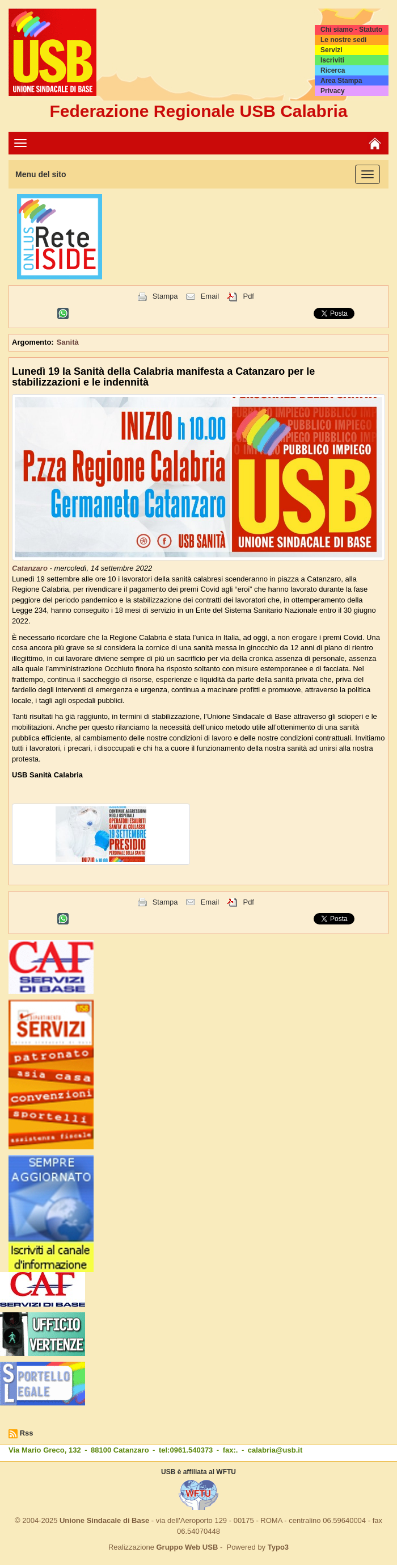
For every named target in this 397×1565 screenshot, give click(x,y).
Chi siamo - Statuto (351, 30)
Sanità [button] (68, 342)
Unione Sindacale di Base (104, 1520)
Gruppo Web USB (187, 1547)
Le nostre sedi (343, 40)
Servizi (331, 50)
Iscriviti (332, 60)
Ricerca (332, 70)
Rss (26, 1433)
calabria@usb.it (275, 1450)
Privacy (332, 91)
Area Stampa (341, 81)
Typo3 (278, 1547)
